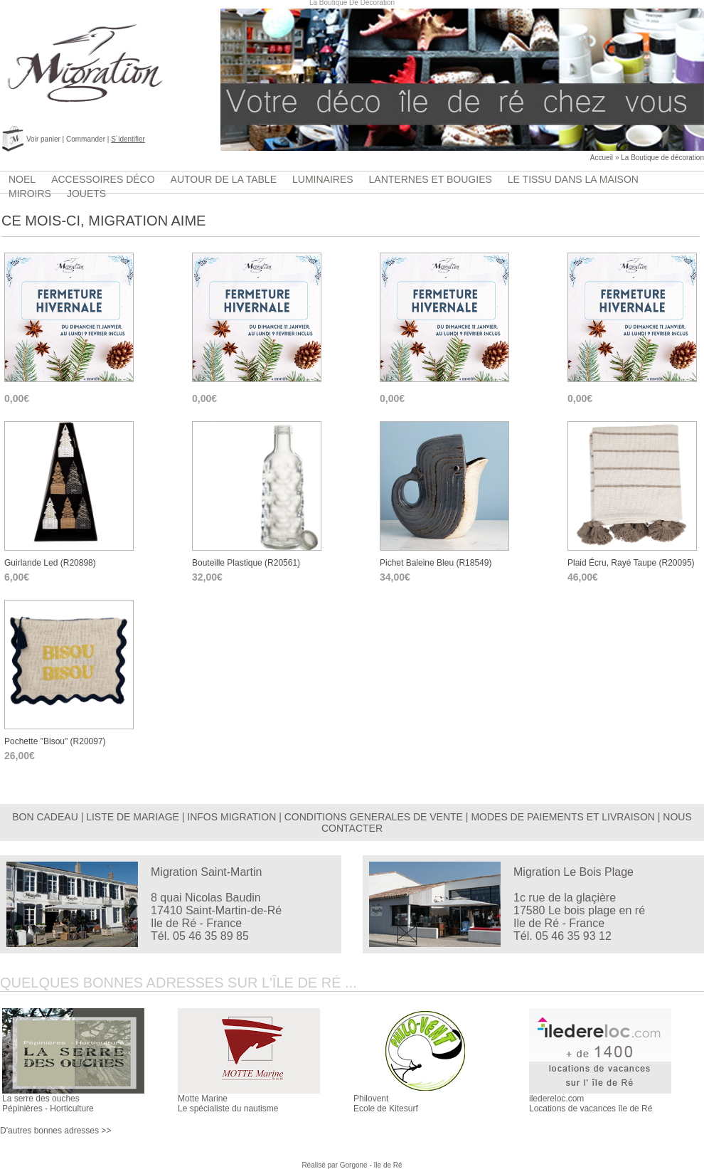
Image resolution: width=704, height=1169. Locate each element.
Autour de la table (224, 179)
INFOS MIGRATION (231, 816)
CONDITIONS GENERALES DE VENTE (373, 816)
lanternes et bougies (430, 179)
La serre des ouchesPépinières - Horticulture (48, 1104)
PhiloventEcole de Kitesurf (385, 1104)
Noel (22, 179)
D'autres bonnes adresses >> (55, 1131)
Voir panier (43, 139)
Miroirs (30, 193)
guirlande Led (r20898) (50, 563)
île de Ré (388, 1165)
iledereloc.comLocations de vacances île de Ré (590, 1104)
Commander (85, 139)
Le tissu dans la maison (573, 179)
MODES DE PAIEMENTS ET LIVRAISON (563, 816)
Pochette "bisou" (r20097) (55, 741)
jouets (86, 193)
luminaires (322, 179)
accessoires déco (102, 179)
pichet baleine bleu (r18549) (435, 563)
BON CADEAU (45, 816)
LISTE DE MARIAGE (132, 816)
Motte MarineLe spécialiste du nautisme (228, 1104)
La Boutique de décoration (662, 158)
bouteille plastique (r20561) (246, 563)
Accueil (601, 158)
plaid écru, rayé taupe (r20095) (631, 563)
